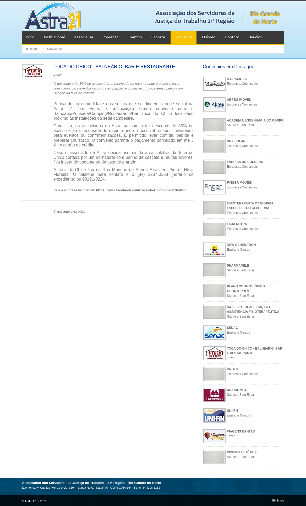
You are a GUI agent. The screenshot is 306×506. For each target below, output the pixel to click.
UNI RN (232, 369)
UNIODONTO (236, 390)
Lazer (231, 358)
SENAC (232, 328)
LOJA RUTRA (237, 224)
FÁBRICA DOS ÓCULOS (245, 162)
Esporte (158, 37)
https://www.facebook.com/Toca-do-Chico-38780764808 (141, 190)
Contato (232, 37)
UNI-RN (232, 411)
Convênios (183, 37)
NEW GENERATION (241, 245)
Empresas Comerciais (242, 84)
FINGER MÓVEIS (239, 183)
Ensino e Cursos (238, 249)
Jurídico (255, 37)
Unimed (208, 37)
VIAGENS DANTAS (241, 431)
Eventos (135, 37)
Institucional (54, 37)
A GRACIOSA (237, 79)
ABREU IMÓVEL (239, 100)
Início (30, 37)
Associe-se (83, 37)
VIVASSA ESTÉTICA (242, 452)
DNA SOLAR (236, 141)
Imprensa (110, 37)
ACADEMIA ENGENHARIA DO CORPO (255, 120)
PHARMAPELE (238, 265)
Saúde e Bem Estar (240, 125)
